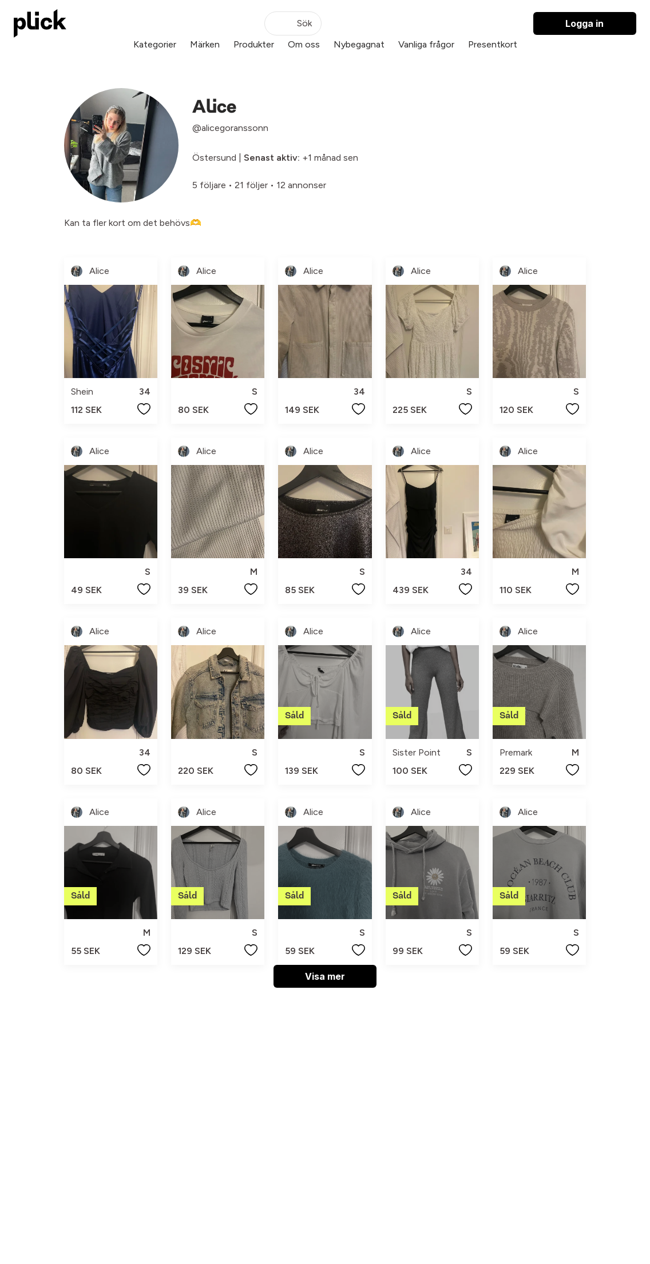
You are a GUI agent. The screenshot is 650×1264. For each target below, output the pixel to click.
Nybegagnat (359, 44)
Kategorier (154, 44)
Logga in (584, 23)
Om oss (304, 44)
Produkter (253, 44)
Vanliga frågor (426, 44)
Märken (205, 44)
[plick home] (40, 23)
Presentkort (492, 44)
